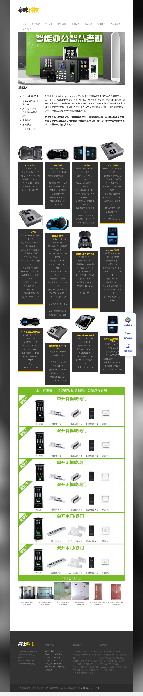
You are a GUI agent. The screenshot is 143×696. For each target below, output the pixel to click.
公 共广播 (58, 660)
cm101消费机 (112, 165)
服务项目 (101, 24)
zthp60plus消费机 (112, 250)
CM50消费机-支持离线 (30, 332)
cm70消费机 (85, 165)
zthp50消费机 (57, 236)
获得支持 (26, 28)
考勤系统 (26, 120)
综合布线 (88, 24)
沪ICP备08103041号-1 (90, 688)
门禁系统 (48, 670)
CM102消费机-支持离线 (57, 347)
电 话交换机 (50, 651)
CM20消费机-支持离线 (85, 254)
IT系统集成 (115, 24)
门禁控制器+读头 (30, 96)
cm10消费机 (30, 165)
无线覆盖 (48, 657)
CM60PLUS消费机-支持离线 (112, 340)
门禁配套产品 (28, 129)
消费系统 (26, 124)
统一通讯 (49, 24)
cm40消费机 (58, 165)
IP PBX (59, 651)
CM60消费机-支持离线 (85, 335)
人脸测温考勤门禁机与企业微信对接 (29, 112)
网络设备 (75, 24)
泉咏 (28, 10)
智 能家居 (58, 657)
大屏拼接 (48, 660)
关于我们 (36, 24)
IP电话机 (48, 664)
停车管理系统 (50, 667)
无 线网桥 (62, 667)
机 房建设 (58, 664)
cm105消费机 (30, 232)
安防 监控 (58, 654)
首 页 (24, 24)
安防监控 (62, 24)
